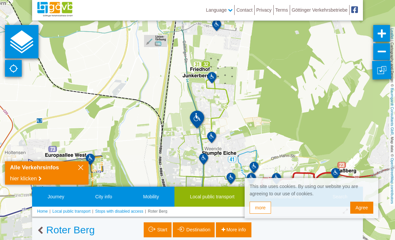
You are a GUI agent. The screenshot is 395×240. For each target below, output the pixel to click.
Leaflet (392, 33)
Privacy (264, 10)
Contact (244, 10)
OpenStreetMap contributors (392, 181)
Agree (362, 207)
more (260, 207)
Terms (281, 10)
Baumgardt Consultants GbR (392, 111)
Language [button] (219, 10)
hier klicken (23, 178)
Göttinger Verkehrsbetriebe (320, 10)
